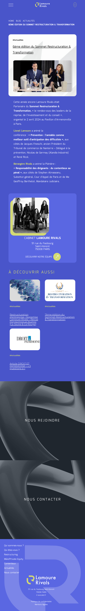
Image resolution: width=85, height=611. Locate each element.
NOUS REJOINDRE (42, 420)
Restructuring (11, 554)
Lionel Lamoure (22, 131)
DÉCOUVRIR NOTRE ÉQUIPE (38, 257)
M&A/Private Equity (13, 559)
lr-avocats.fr (41, 595)
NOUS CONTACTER (42, 499)
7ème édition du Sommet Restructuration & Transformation (60, 317)
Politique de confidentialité (41, 601)
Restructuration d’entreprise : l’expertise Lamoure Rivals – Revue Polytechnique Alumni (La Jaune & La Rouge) (24, 319)
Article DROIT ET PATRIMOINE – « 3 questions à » (20, 366)
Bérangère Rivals (23, 164)
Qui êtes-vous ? (12, 550)
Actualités (18, 40)
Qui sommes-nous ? (14, 545)
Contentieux (10, 563)
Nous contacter (11, 572)
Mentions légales (41, 604)
